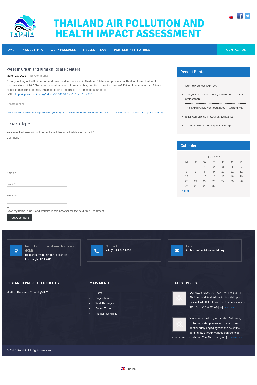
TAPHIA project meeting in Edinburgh (208, 125)
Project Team (95, 50)
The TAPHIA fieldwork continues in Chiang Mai (214, 107)
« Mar (185, 190)
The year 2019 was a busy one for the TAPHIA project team (214, 96)
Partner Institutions (132, 50)
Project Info (32, 50)
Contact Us (236, 50)
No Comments (39, 75)
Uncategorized (16, 103)
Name (11, 178)
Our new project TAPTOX (201, 85)
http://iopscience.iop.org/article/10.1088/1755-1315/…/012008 (53, 94)
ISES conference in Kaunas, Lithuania (209, 116)
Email (11, 189)
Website (12, 200)
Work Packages (63, 50)
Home (9, 50)
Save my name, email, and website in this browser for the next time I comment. (56, 216)
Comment (14, 137)
